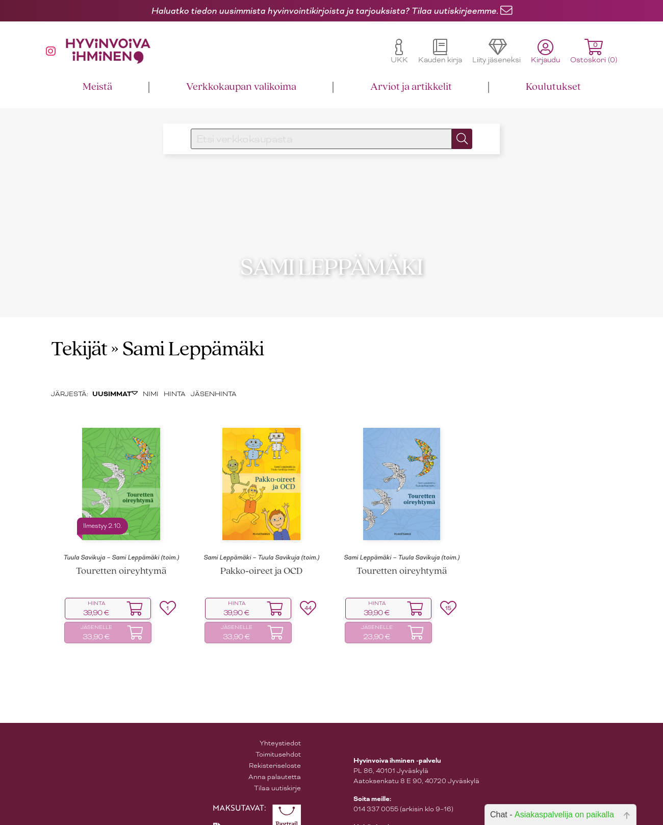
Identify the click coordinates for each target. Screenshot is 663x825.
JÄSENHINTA (214, 376)
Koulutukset (553, 87)
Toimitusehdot (278, 737)
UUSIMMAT (115, 376)
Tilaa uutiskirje (277, 770)
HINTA (175, 376)
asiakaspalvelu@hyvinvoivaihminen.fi (412, 820)
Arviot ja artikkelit (411, 87)
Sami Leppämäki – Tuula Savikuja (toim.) (261, 541)
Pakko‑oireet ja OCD (261, 554)
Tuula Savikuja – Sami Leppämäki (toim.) (121, 541)
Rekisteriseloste (275, 748)
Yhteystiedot (280, 725)
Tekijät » (85, 332)
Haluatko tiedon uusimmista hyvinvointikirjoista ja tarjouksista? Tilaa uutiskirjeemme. (324, 10)
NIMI (151, 376)
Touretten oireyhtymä (121, 554)
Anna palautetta (274, 759)
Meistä (97, 87)
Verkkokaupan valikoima (241, 87)
